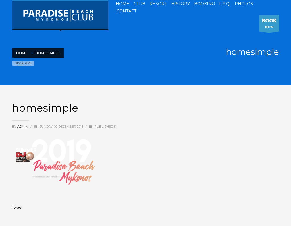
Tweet (17, 207)
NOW (269, 24)
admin (23, 127)
